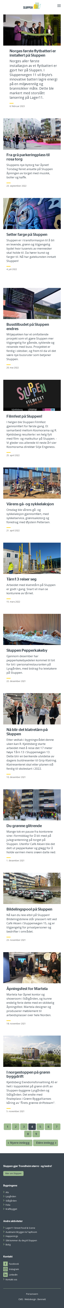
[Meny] (59, 5)
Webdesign (30, 1299)
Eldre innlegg (47, 1143)
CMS (20, 1299)
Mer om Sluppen (13, 1173)
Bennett (42, 1299)
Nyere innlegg (18, 1143)
